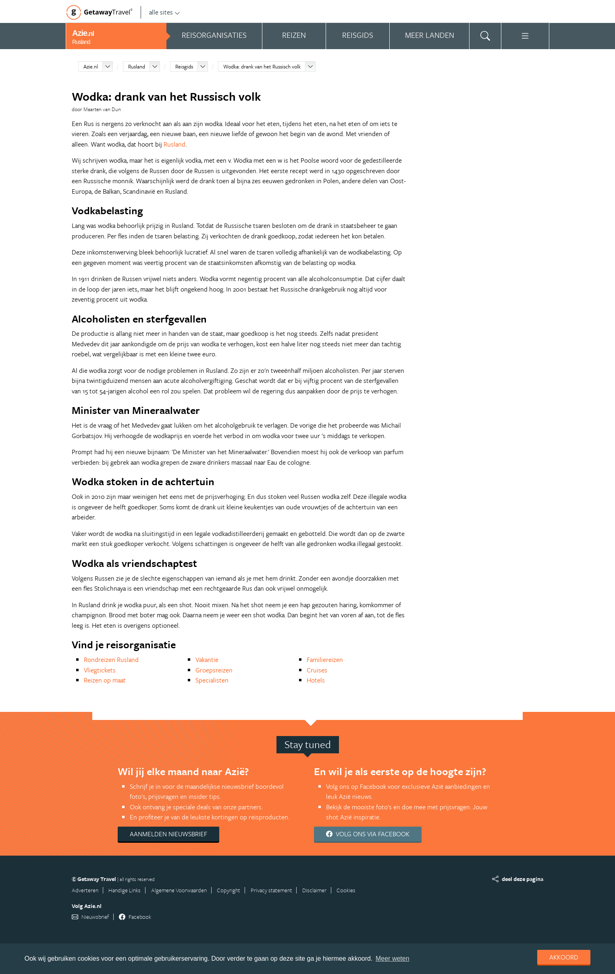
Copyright (228, 890)
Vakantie (206, 659)
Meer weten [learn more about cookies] (392, 958)
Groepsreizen (214, 670)
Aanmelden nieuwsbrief (168, 834)
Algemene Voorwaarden (179, 890)
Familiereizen (325, 659)
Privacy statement (271, 890)
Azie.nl (90, 66)
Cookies (346, 890)
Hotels (316, 680)
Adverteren (85, 890)
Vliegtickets (100, 670)
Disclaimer (314, 890)
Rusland (136, 66)
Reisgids (184, 66)
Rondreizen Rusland (111, 659)
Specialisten (212, 680)
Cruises (317, 670)
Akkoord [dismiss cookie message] (563, 957)
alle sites (164, 12)
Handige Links (124, 890)
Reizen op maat (105, 680)
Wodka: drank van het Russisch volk (262, 66)
